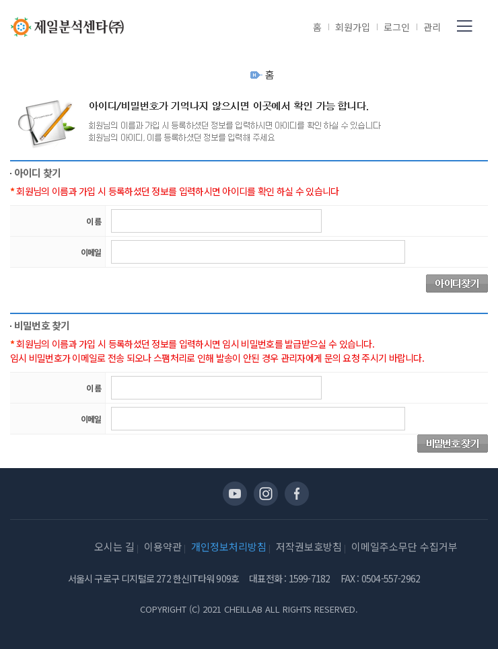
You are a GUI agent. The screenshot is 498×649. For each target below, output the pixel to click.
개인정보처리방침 (228, 546)
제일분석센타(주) (67, 27)
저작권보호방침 (309, 546)
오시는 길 (114, 546)
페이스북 (297, 494)
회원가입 (352, 27)
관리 (432, 27)
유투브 (235, 494)
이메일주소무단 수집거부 (404, 546)
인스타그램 (266, 494)
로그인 (397, 27)
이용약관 (163, 546)
